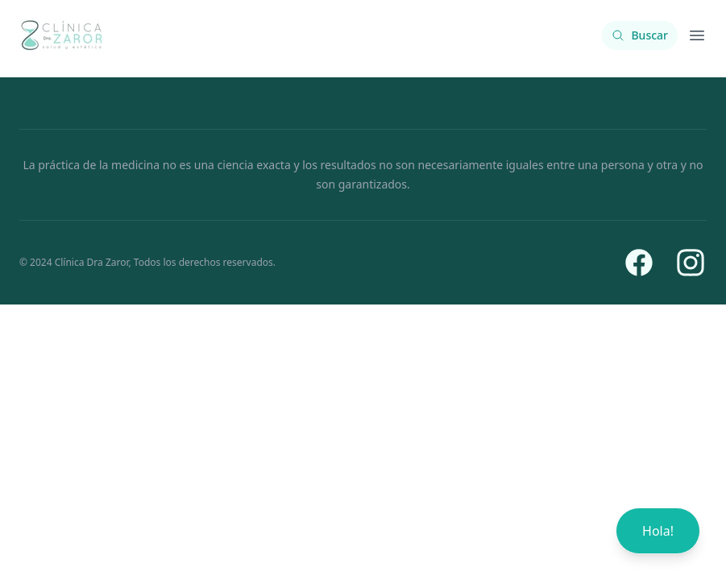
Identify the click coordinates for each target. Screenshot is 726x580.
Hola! (658, 531)
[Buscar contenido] (640, 35)
